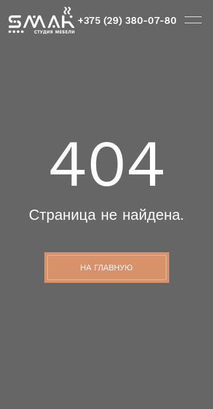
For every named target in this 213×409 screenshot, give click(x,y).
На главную (106, 267)
